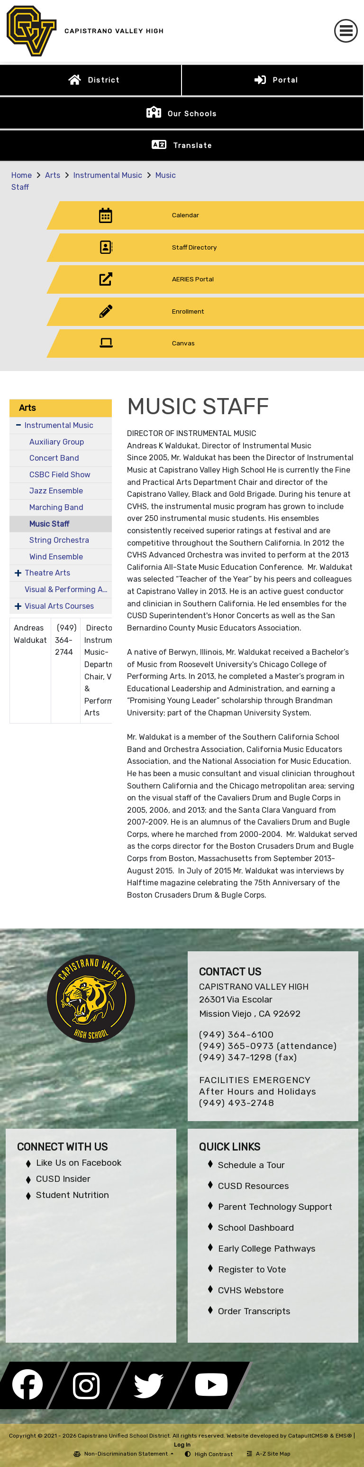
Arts (52, 175)
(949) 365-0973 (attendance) (268, 1045)
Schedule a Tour (251, 1165)
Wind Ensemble (56, 556)
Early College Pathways (267, 1248)
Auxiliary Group (56, 441)
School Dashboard (256, 1227)
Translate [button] (192, 145)
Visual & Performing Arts (68, 589)
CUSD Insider (63, 1178)
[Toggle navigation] (346, 31)
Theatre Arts (47, 572)
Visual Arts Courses (59, 606)
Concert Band (54, 458)
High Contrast (214, 1454)
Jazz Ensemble (56, 490)
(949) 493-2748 (236, 1102)
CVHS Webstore (251, 1290)
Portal (285, 80)
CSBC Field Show (60, 474)
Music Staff (49, 524)
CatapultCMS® (308, 1435)
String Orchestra (59, 540)
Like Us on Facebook (78, 1162)
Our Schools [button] (192, 114)
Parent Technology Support (275, 1206)
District (104, 80)
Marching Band (56, 507)
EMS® (344, 1435)
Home (21, 175)
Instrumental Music (107, 175)
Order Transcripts (254, 1311)
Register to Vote (252, 1269)
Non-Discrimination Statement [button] (126, 1453)
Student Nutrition (72, 1194)
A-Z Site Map (269, 1453)
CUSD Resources (253, 1185)
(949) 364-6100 (236, 1034)
